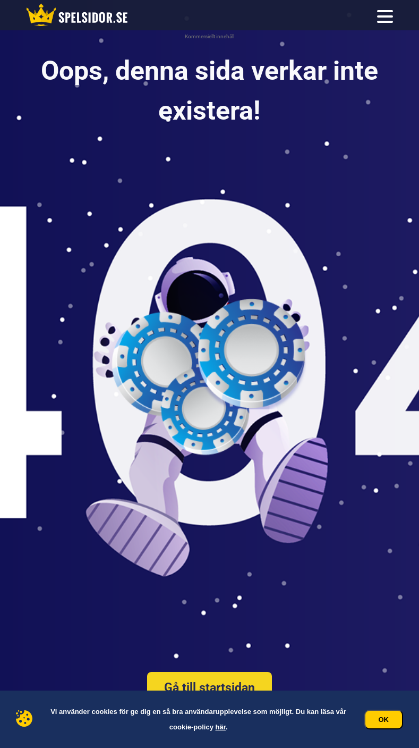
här (221, 727)
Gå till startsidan (209, 687)
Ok (384, 720)
